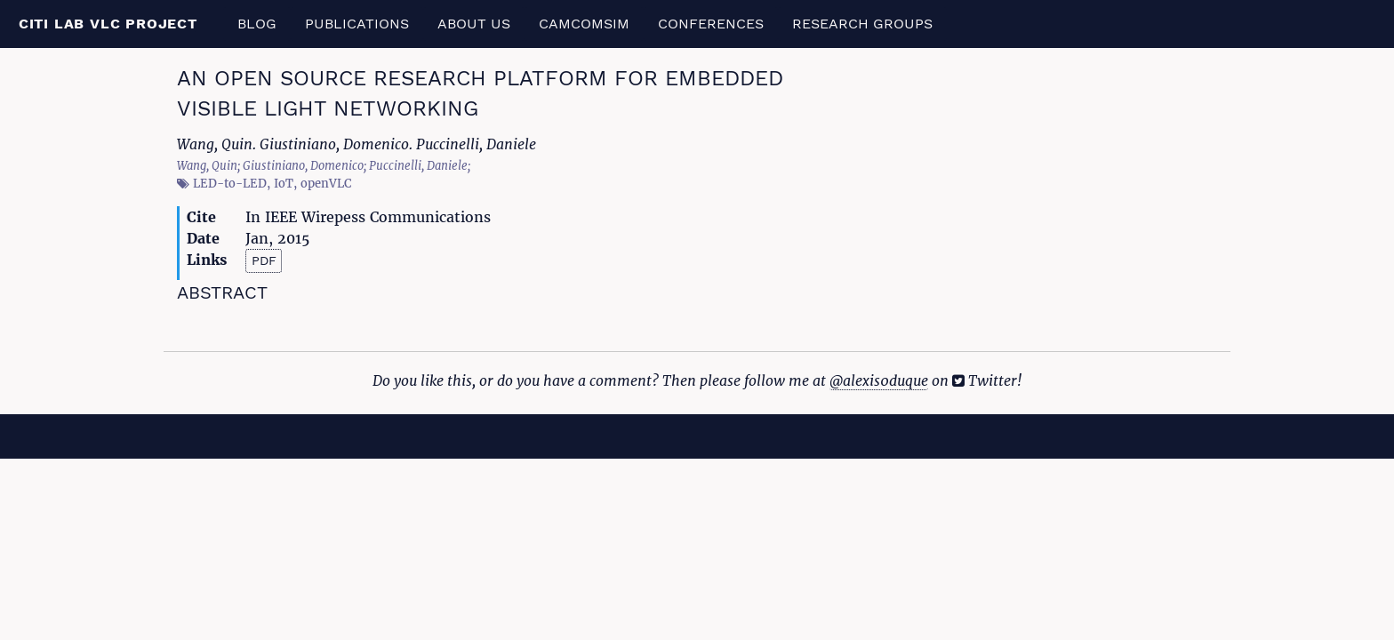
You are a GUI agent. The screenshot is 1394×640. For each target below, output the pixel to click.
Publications (357, 23)
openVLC (325, 183)
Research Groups (862, 23)
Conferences (711, 23)
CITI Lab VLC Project (108, 23)
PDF (264, 260)
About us (473, 23)
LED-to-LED (230, 183)
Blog (256, 23)
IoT (283, 183)
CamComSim (584, 23)
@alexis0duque (878, 380)
